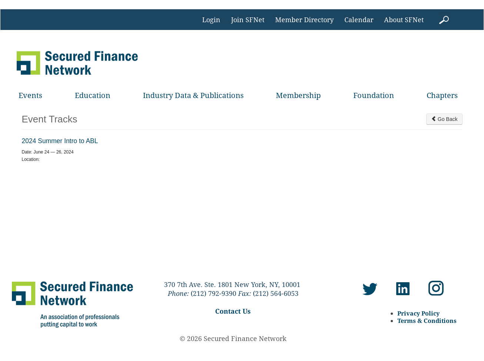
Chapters (442, 95)
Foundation (373, 95)
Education (92, 95)
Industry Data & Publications (193, 95)
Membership (298, 95)
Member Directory (304, 19)
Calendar (358, 19)
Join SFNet (247, 19)
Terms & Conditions (427, 321)
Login (211, 19)
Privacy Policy (418, 313)
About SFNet (404, 19)
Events (30, 95)
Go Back (444, 119)
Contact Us (233, 311)
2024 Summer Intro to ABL (60, 141)
